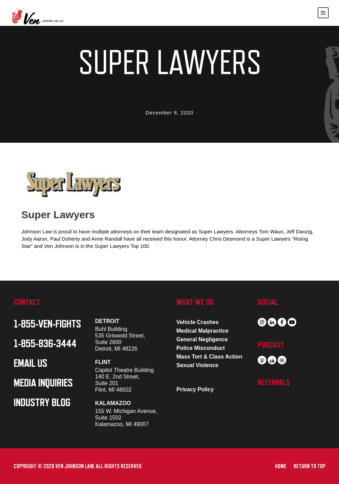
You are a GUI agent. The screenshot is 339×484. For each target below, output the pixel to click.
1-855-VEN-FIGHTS (47, 324)
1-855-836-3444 (45, 343)
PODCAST (271, 345)
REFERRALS (274, 382)
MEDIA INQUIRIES (43, 383)
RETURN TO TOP (309, 466)
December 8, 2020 (169, 112)
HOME (280, 466)
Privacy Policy (195, 389)
